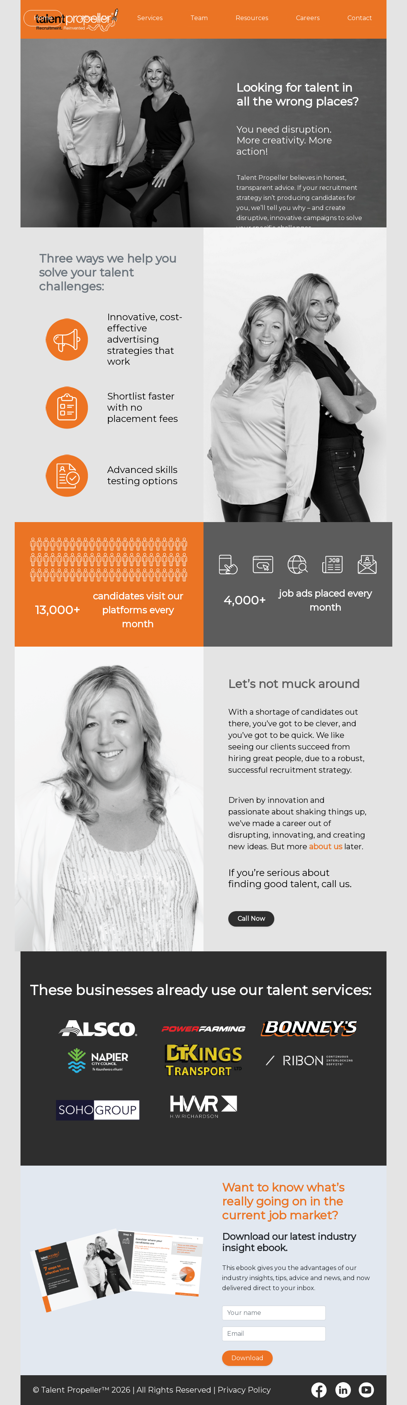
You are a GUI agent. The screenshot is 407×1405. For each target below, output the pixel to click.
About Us (94, 18)
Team (199, 18)
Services (149, 18)
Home (43, 18)
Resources (252, 18)
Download (247, 1358)
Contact (359, 18)
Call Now (251, 918)
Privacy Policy (244, 1390)
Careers (308, 18)
